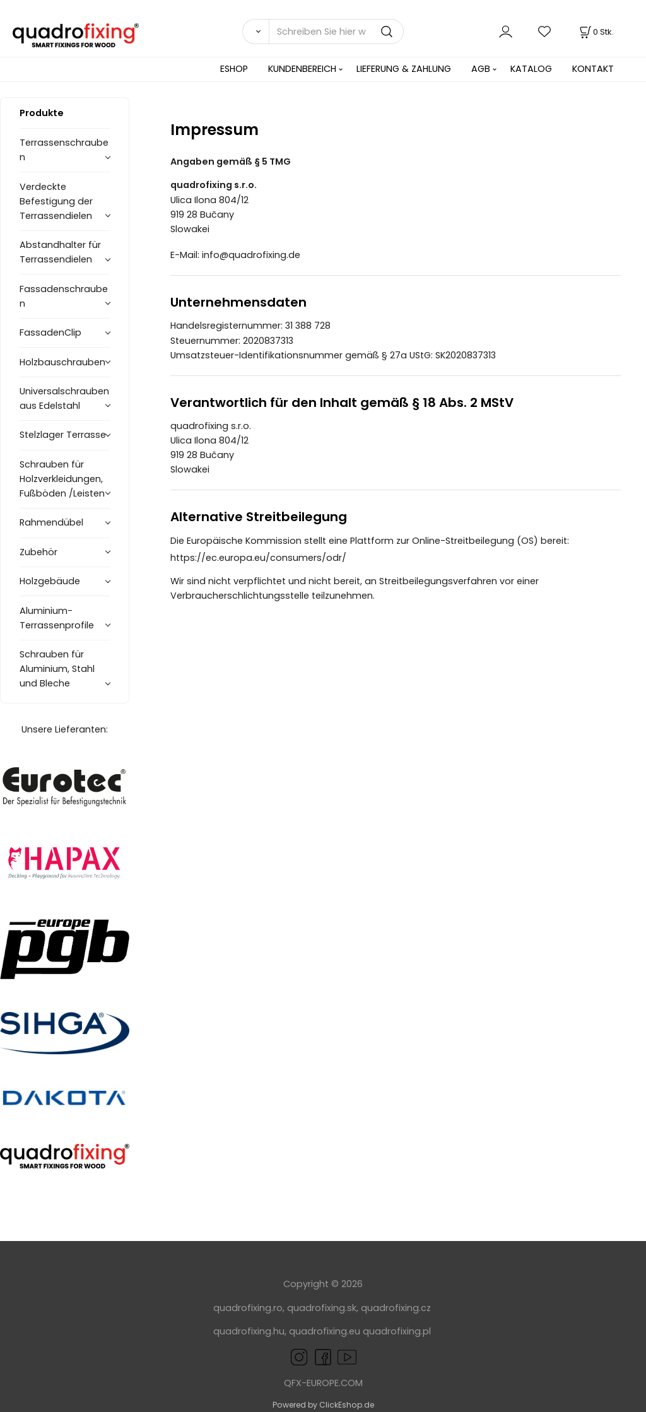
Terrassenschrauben (64, 149)
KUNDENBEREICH (302, 68)
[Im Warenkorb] (595, 32)
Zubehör (38, 552)
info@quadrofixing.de (257, 255)
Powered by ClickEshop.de (323, 1404)
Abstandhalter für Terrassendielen (60, 252)
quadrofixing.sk (321, 1308)
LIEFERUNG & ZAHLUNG (403, 68)
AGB (480, 68)
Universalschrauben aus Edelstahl (64, 398)
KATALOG (531, 68)
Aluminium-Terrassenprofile (57, 618)
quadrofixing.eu (324, 1331)
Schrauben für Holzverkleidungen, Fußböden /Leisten (62, 479)
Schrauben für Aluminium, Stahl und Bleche (57, 669)
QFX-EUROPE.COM (323, 1383)
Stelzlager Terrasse (63, 434)
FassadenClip (50, 332)
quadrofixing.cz (396, 1308)
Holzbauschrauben (62, 362)
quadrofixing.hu (249, 1331)
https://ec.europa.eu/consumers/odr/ (264, 557)
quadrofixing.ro (248, 1308)
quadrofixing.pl (397, 1331)
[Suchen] (255, 31)
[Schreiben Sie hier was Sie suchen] (336, 31)
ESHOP (234, 68)
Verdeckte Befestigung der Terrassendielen (56, 201)
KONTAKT (593, 68)
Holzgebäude (50, 581)
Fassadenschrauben (64, 296)
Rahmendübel (51, 522)
